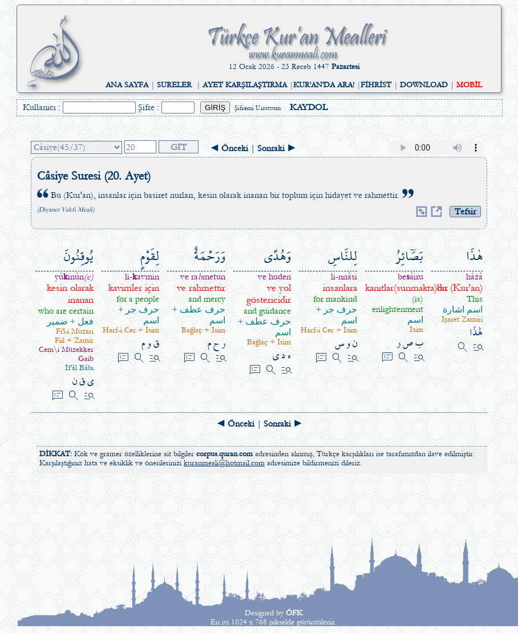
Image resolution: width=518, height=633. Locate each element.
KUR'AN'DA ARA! (323, 85)
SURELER (174, 85)
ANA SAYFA (127, 85)
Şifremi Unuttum (257, 108)
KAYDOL (308, 107)
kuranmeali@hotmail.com (224, 463)
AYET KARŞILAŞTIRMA (245, 85)
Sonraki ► (276, 148)
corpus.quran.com (224, 453)
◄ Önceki (229, 148)
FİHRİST (376, 85)
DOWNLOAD (424, 85)
